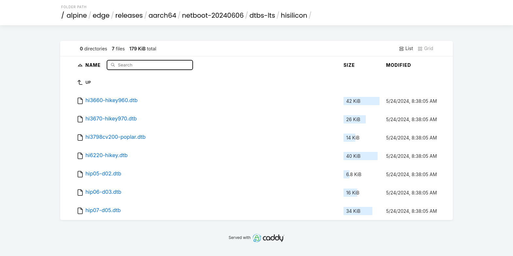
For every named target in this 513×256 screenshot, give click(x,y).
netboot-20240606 (213, 15)
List (406, 48)
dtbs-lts (262, 15)
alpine (77, 15)
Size (349, 65)
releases (129, 15)
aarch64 (162, 15)
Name (93, 64)
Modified (398, 65)
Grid (425, 48)
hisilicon (294, 15)
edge (101, 15)
